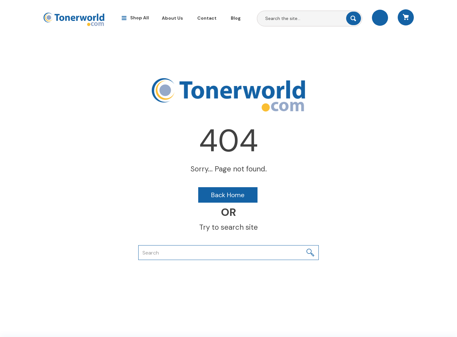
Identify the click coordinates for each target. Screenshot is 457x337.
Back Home (228, 195)
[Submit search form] (353, 18)
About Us (172, 18)
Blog (236, 18)
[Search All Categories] (309, 18)
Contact (207, 18)
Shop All (139, 18)
